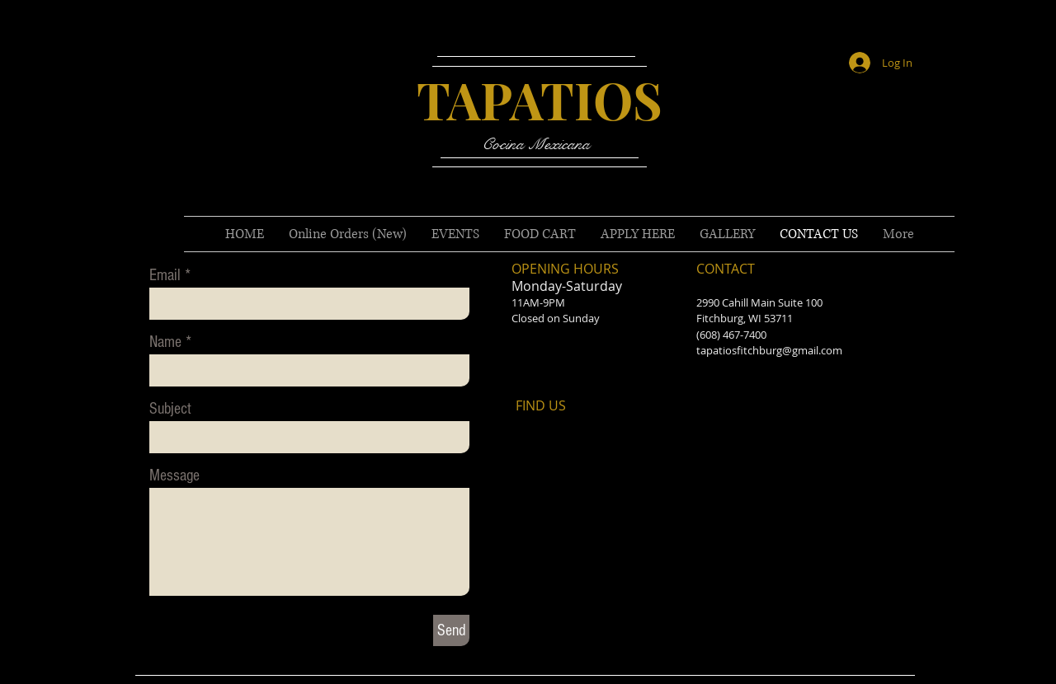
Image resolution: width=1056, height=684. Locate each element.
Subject (170, 409)
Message (174, 475)
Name (165, 342)
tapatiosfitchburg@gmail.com (769, 350)
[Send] (451, 630)
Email (165, 275)
